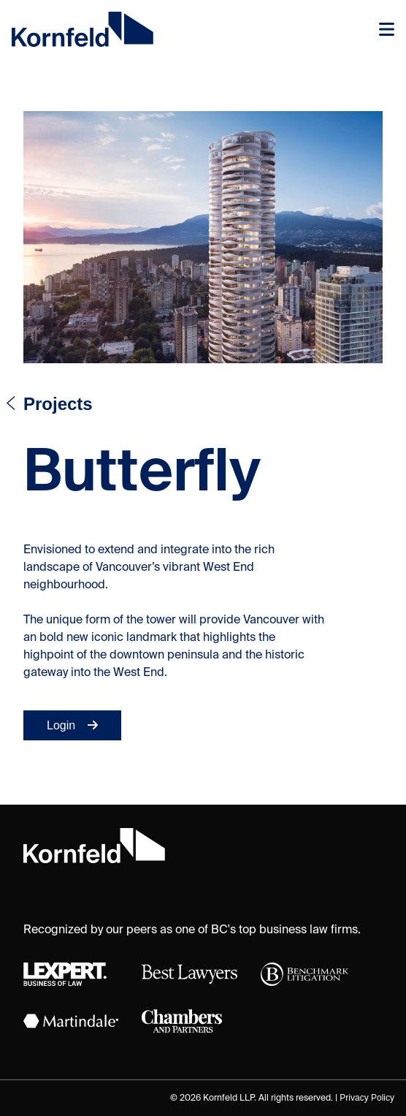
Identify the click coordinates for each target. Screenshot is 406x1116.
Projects (58, 404)
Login (72, 725)
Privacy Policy (367, 1098)
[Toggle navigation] (386, 29)
